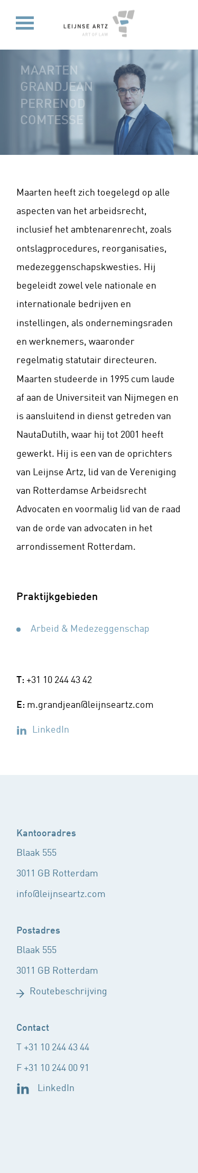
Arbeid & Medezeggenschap (90, 629)
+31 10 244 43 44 (56, 1047)
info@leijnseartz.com (61, 894)
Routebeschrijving (68, 991)
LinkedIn (50, 730)
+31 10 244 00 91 (56, 1068)
